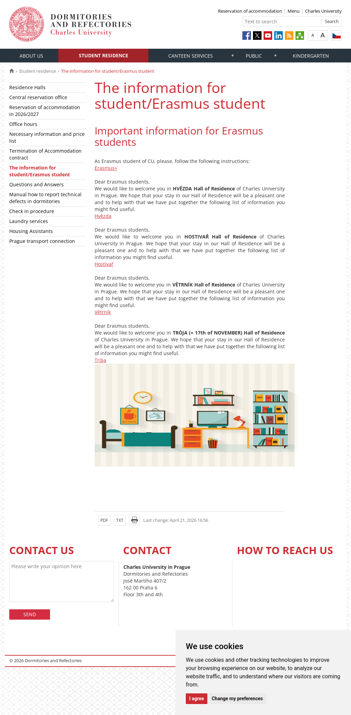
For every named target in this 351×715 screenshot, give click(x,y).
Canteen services (190, 55)
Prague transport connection (42, 241)
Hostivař (104, 264)
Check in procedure (31, 211)
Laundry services (28, 221)
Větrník (103, 312)
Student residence (103, 55)
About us (31, 55)
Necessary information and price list (47, 137)
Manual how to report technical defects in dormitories (45, 197)
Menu (294, 11)
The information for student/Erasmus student (39, 171)
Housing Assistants (31, 231)
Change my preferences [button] (237, 698)
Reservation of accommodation (250, 11)
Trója (100, 360)
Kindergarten (311, 55)
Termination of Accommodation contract (45, 154)
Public (254, 55)
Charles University (323, 11)
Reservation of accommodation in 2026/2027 (44, 110)
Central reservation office (38, 97)
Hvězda (103, 216)
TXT (119, 520)
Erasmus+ (106, 168)
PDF (104, 520)
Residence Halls (27, 87)
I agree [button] (196, 698)
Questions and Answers (36, 184)
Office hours (23, 124)
